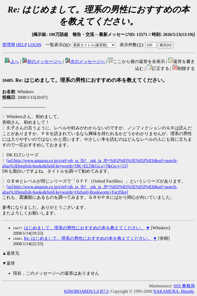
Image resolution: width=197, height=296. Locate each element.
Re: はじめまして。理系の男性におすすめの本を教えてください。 (85, 80)
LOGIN (34, 44)
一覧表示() (58, 44)
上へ (12, 61)
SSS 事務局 (184, 286)
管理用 (8, 44)
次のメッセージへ (85, 61)
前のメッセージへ (42, 61)
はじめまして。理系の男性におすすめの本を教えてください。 (84, 228)
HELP (21, 44)
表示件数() (131, 44)
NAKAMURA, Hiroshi (173, 291)
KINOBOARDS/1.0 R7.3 (86, 291)
